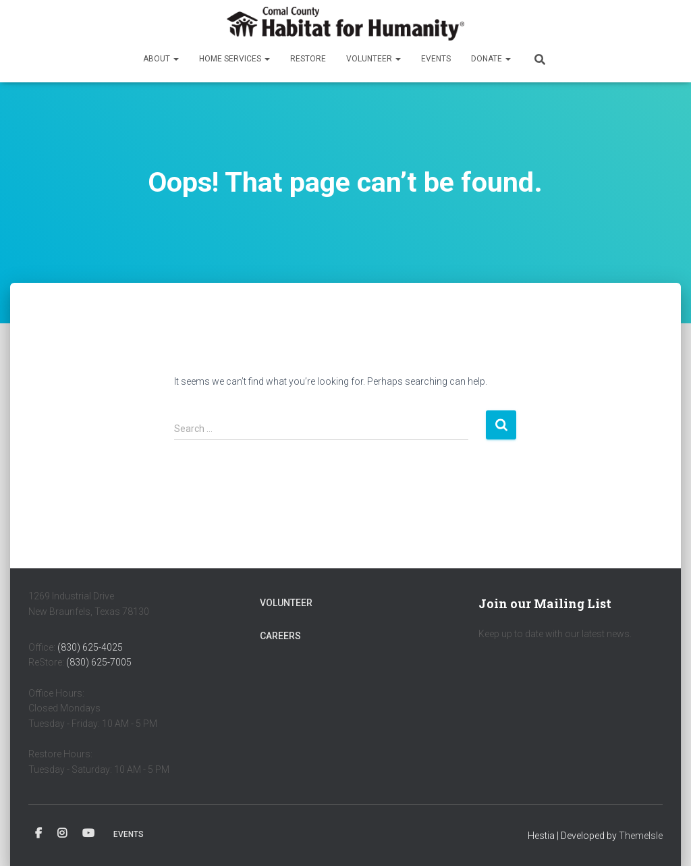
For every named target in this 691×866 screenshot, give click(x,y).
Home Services (234, 58)
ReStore (308, 58)
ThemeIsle (641, 835)
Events (436, 58)
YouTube (88, 833)
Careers (280, 635)
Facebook (38, 833)
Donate (491, 58)
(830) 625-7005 (99, 662)
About (161, 58)
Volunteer (373, 58)
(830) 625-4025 (90, 647)
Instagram (62, 833)
